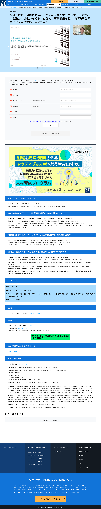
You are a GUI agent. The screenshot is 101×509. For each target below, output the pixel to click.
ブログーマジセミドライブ (61, 447)
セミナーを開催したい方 (93, 1)
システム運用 (41, 455)
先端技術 (40, 464)
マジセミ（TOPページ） (9, 447)
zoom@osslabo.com (13, 351)
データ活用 (31, 458)
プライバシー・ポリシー (35, 313)
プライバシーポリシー (36, 80)
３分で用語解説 (24, 5)
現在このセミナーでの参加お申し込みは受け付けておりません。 (50, 337)
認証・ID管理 (31, 464)
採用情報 (81, 460)
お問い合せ (91, 5)
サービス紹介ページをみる (50, 499)
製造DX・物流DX (32, 452)
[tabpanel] (40, 46)
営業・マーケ (41, 461)
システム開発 (31, 455)
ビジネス (40, 458)
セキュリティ (31, 461)
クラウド (40, 452)
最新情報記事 (64, 5)
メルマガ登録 (59, 1)
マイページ (76, 1)
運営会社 (77, 5)
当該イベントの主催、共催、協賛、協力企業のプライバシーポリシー (46, 121)
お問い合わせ (82, 464)
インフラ (30, 467)
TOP (8, 5)
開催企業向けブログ (84, 451)
